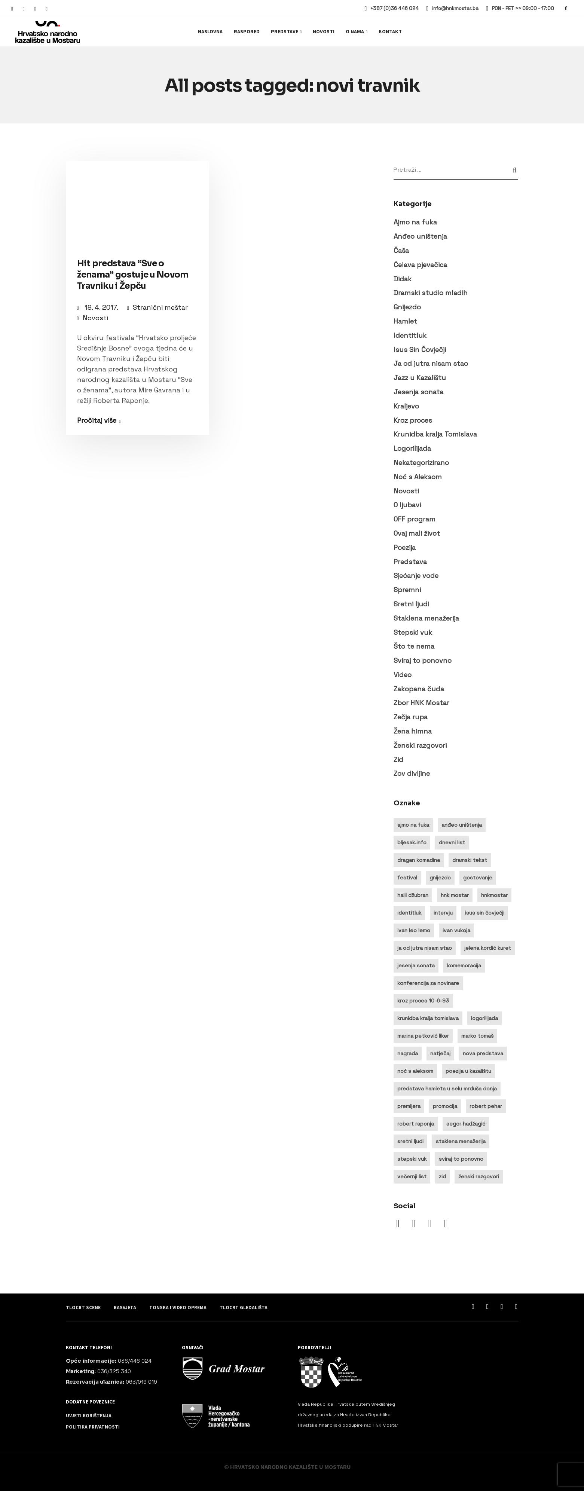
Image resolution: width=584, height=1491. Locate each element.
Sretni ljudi (411, 604)
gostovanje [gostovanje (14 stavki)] (477, 877)
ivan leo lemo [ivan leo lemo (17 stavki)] (413, 930)
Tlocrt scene (83, 1307)
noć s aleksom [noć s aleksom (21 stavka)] (415, 1071)
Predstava (410, 561)
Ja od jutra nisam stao (431, 363)
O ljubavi (407, 504)
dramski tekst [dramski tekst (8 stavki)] (469, 860)
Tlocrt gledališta (243, 1307)
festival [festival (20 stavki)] (407, 877)
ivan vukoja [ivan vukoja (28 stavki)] (456, 930)
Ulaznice (544, 31)
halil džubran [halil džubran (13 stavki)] (412, 895)
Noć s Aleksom (418, 476)
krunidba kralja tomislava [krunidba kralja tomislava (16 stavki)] (428, 1018)
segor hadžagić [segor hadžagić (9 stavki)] (465, 1123)
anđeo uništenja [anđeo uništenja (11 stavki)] (461, 824)
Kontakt (390, 32)
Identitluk (410, 335)
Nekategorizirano (421, 462)
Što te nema (414, 646)
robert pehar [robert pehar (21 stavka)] (486, 1106)
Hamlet (405, 321)
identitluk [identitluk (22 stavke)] (409, 912)
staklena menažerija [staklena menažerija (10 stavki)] (461, 1141)
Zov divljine (412, 773)
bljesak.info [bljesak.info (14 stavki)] (411, 842)
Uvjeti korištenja (88, 1415)
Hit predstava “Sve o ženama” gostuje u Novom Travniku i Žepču (133, 274)
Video (403, 674)
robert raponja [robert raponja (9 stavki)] (415, 1123)
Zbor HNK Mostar (421, 702)
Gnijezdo (407, 307)
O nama (355, 32)
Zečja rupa (411, 717)
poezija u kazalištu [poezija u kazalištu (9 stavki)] (468, 1071)
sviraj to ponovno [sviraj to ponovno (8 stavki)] (461, 1158)
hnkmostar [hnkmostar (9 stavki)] (494, 895)
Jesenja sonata (418, 392)
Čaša (401, 250)
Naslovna (210, 32)
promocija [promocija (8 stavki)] (445, 1106)
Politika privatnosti (93, 1427)
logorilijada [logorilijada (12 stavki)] (484, 1018)
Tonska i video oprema (178, 1307)
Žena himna (413, 731)
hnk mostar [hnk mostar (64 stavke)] (455, 895)
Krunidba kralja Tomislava (435, 434)
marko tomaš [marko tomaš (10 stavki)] (477, 1035)
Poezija (405, 547)
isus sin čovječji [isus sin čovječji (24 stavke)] (484, 912)
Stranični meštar (160, 307)
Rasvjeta (125, 1307)
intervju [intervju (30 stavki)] (443, 912)
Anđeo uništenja (420, 236)
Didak (403, 279)
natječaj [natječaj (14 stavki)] (440, 1053)
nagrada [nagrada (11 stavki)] (407, 1053)
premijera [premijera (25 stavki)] (409, 1106)
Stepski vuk (413, 632)
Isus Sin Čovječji (420, 349)
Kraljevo (406, 406)
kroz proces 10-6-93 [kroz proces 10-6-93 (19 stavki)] (423, 1000)
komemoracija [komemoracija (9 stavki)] (464, 965)
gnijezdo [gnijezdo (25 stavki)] (440, 877)
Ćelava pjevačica (420, 264)
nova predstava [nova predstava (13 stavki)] (483, 1053)
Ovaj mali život (417, 533)
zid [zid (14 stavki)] (442, 1176)
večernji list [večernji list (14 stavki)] (411, 1176)
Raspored (247, 32)
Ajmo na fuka (415, 222)
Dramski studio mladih (431, 292)
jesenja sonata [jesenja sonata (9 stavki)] (416, 965)
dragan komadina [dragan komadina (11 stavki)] (418, 860)
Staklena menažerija (426, 618)
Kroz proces (413, 420)
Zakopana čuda (419, 689)
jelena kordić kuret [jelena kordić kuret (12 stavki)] (487, 947)
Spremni (407, 589)
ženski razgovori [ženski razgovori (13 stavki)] (478, 1176)
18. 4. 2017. (102, 307)
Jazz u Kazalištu (420, 377)
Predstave (284, 32)
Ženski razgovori (420, 745)
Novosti (323, 32)
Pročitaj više (96, 420)
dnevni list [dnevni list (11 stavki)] (452, 842)
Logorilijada (412, 448)
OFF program (414, 519)
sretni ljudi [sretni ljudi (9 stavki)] (410, 1141)
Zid (398, 759)
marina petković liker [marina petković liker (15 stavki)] (423, 1035)
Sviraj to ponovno (423, 660)
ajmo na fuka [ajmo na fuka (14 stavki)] (413, 824)
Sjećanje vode (416, 575)
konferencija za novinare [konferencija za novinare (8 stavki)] (428, 983)
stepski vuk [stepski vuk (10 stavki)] (411, 1158)
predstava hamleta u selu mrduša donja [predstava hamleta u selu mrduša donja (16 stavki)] (447, 1088)
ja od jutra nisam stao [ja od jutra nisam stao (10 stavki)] (424, 947)
